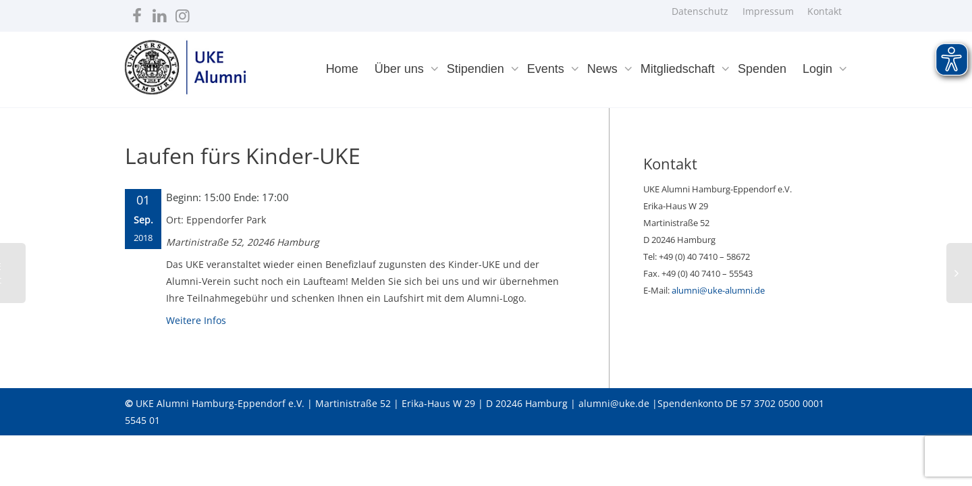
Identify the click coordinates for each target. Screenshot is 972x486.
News (604, 69)
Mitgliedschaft (679, 69)
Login (819, 69)
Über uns (401, 69)
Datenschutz (700, 11)
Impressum (768, 11)
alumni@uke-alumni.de (718, 290)
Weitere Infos (196, 320)
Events (547, 69)
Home (342, 69)
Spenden (762, 69)
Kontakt (824, 11)
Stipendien (477, 69)
